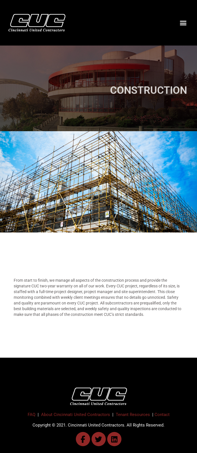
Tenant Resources (133, 414)
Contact (162, 414)
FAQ (31, 414)
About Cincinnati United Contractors (75, 414)
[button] (183, 22)
